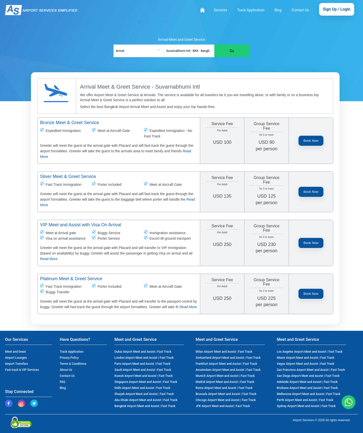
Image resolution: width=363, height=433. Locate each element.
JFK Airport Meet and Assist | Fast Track (223, 406)
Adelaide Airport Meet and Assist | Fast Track (307, 382)
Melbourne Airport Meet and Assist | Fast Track (308, 394)
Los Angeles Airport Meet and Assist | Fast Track (310, 351)
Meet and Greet (15, 351)
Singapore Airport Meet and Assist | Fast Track (145, 382)
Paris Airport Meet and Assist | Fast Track (142, 364)
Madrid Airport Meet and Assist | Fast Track (225, 382)
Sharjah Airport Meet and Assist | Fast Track (144, 394)
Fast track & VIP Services (22, 370)
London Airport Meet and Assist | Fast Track (144, 357)
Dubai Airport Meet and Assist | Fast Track (142, 351)
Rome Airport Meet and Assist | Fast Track (224, 388)
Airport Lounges (16, 357)
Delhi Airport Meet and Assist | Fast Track (142, 388)
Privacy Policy (69, 357)
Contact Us (300, 10)
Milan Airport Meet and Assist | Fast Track (224, 351)
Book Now (311, 140)
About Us (66, 370)
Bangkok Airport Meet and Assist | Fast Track (144, 406)
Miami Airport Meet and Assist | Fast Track (305, 357)
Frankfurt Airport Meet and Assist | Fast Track (226, 364)
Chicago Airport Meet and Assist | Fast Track (226, 400)
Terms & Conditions (73, 364)
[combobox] (138, 51)
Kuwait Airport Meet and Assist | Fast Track (143, 376)
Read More (48, 259)
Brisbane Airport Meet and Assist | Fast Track (307, 388)
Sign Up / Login (336, 9)
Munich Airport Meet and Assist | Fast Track (225, 376)
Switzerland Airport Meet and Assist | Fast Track (228, 357)
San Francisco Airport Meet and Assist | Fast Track (311, 370)
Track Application (250, 10)
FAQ (62, 382)
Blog (278, 10)
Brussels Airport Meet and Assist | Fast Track (226, 394)
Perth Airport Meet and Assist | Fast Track (305, 400)
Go (232, 51)
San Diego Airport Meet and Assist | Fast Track (308, 376)
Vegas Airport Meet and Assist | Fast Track (305, 364)
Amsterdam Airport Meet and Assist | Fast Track (228, 370)
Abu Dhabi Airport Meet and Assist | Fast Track (145, 400)
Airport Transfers (16, 364)
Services (220, 10)
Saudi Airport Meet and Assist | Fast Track (142, 370)
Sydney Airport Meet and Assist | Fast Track (306, 406)
